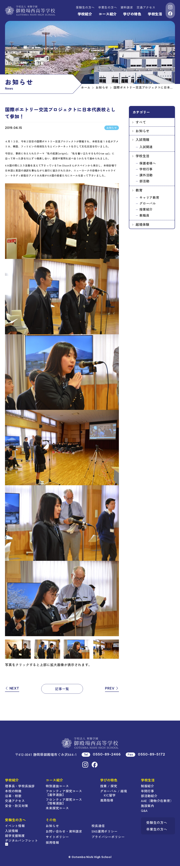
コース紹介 (108, 13)
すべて (141, 122)
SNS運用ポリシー (104, 831)
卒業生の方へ (107, 7)
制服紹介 (147, 786)
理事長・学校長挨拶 (20, 786)
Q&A (144, 810)
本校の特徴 (13, 791)
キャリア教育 (149, 197)
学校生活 (155, 13)
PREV (112, 688)
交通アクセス (146, 7)
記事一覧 (62, 688)
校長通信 (98, 825)
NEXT (12, 688)
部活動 (144, 181)
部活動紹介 (149, 795)
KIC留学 (110, 795)
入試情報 (142, 139)
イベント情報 (15, 825)
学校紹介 (85, 13)
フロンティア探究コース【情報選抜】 (64, 801)
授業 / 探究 (108, 786)
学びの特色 (132, 13)
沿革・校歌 (13, 795)
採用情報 (52, 842)
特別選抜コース (57, 786)
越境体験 (142, 224)
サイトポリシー (57, 836)
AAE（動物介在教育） (157, 800)
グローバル (147, 203)
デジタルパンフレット (21, 842)
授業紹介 (146, 209)
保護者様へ (147, 163)
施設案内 (147, 805)
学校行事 (146, 169)
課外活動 (146, 175)
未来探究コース (57, 808)
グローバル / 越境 (113, 791)
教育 (139, 190)
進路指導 (106, 800)
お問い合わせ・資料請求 (64, 831)
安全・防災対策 (16, 805)
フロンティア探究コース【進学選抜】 (64, 793)
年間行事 (147, 791)
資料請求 (127, 7)
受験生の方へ (85, 7)
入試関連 (146, 146)
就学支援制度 (15, 835)
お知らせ (142, 130)
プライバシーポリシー (108, 836)
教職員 (144, 215)
